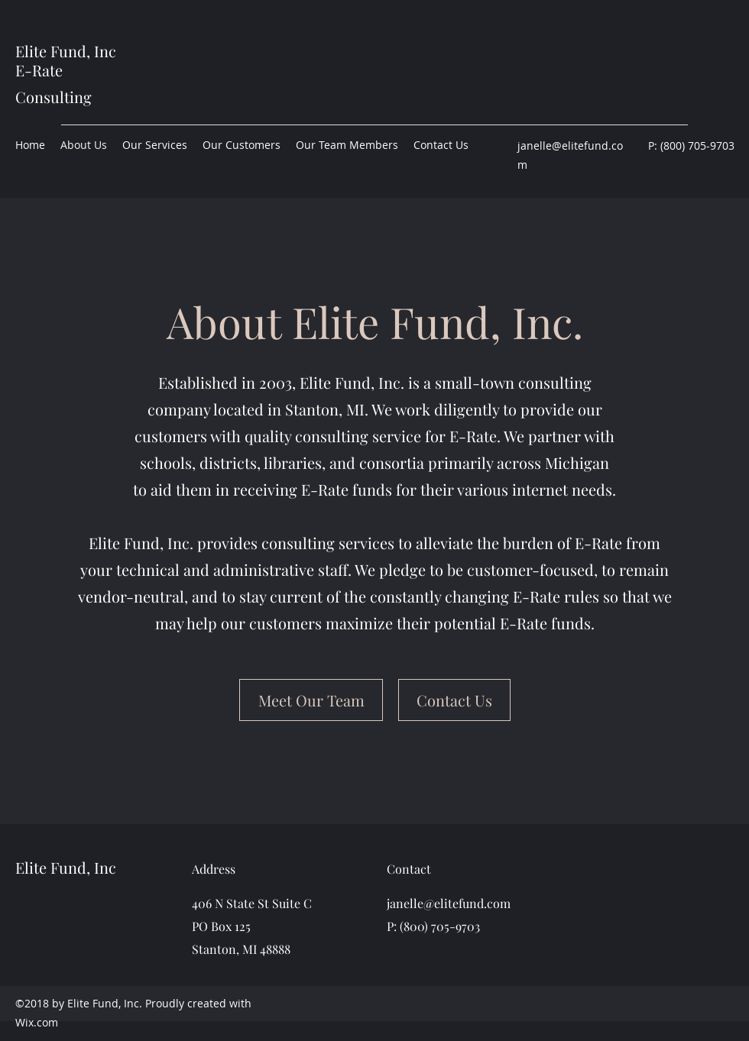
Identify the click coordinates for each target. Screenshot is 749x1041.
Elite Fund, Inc (65, 50)
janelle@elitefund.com (449, 903)
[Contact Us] (454, 700)
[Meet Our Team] (311, 700)
